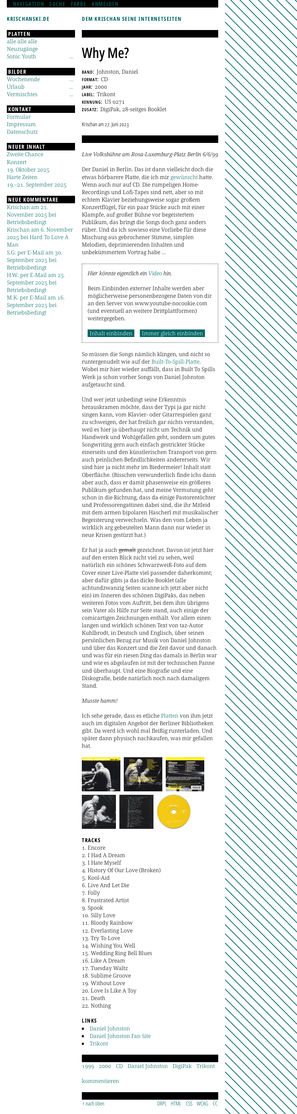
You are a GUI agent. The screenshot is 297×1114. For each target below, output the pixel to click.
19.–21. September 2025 (36, 184)
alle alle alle (22, 41)
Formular (19, 116)
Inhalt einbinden (111, 333)
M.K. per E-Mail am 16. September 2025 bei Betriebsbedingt (36, 305)
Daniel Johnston (110, 1028)
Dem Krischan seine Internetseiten (132, 19)
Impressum (21, 124)
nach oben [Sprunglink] (95, 1103)
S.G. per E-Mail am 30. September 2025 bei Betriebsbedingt (34, 260)
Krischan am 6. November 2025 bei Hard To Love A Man (40, 237)
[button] (101, 774)
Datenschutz (22, 131)
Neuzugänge (22, 49)
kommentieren (100, 1081)
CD (119, 1066)
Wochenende (23, 79)
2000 (105, 1066)
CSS (189, 1103)
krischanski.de (28, 19)
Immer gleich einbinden (172, 333)
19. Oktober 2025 (28, 169)
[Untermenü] (71, 56)
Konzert (17, 162)
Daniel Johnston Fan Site (120, 1036)
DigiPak (182, 1066)
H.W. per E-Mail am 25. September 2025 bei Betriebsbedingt (36, 282)
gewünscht (184, 177)
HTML (176, 1103)
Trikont (99, 1043)
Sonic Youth (21, 56)
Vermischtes (22, 94)
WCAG (202, 1103)
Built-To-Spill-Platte (175, 361)
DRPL (162, 1103)
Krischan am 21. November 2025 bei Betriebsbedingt (31, 214)
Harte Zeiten (22, 177)
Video (155, 273)
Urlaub (16, 86)
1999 (88, 1066)
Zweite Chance (25, 154)
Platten (169, 715)
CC (215, 1103)
